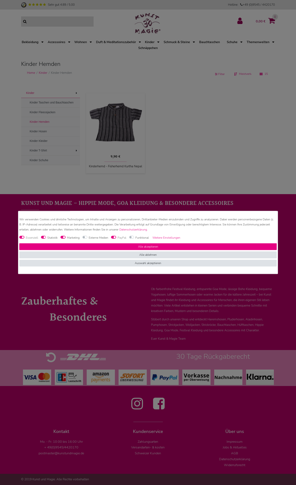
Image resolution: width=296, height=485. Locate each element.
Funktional (142, 238)
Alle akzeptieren (148, 247)
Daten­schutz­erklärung (133, 230)
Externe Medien (98, 238)
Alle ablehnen (148, 255)
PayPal (122, 238)
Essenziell (32, 238)
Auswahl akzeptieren (148, 263)
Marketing (73, 238)
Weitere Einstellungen (166, 238)
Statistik (52, 238)
